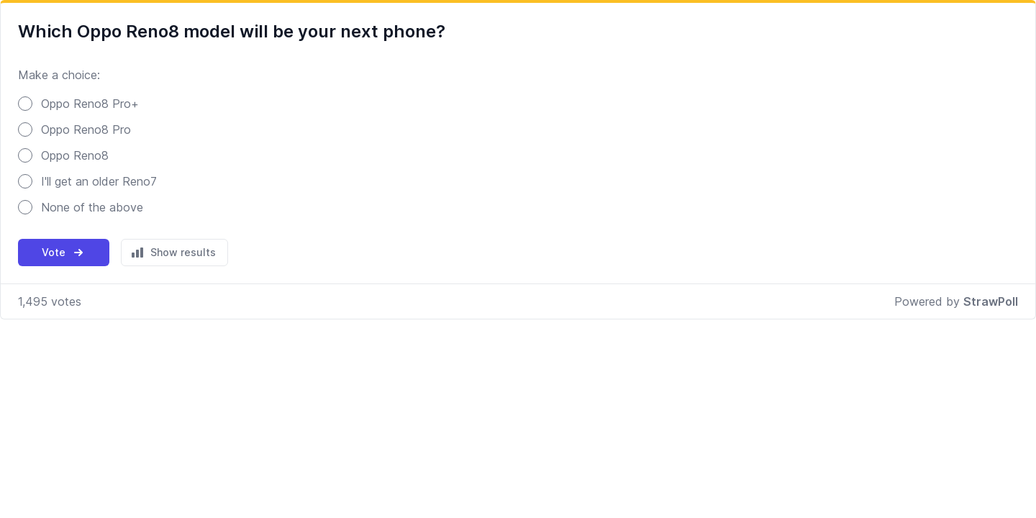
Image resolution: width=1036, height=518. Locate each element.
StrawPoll (990, 301)
